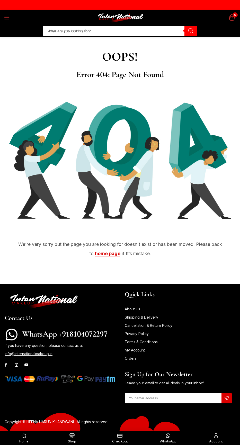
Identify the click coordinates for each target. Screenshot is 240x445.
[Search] (190, 31)
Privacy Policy (137, 333)
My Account (135, 350)
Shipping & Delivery (141, 317)
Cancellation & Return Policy (148, 325)
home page (107, 253)
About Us (132, 309)
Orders (131, 358)
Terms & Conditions (141, 342)
